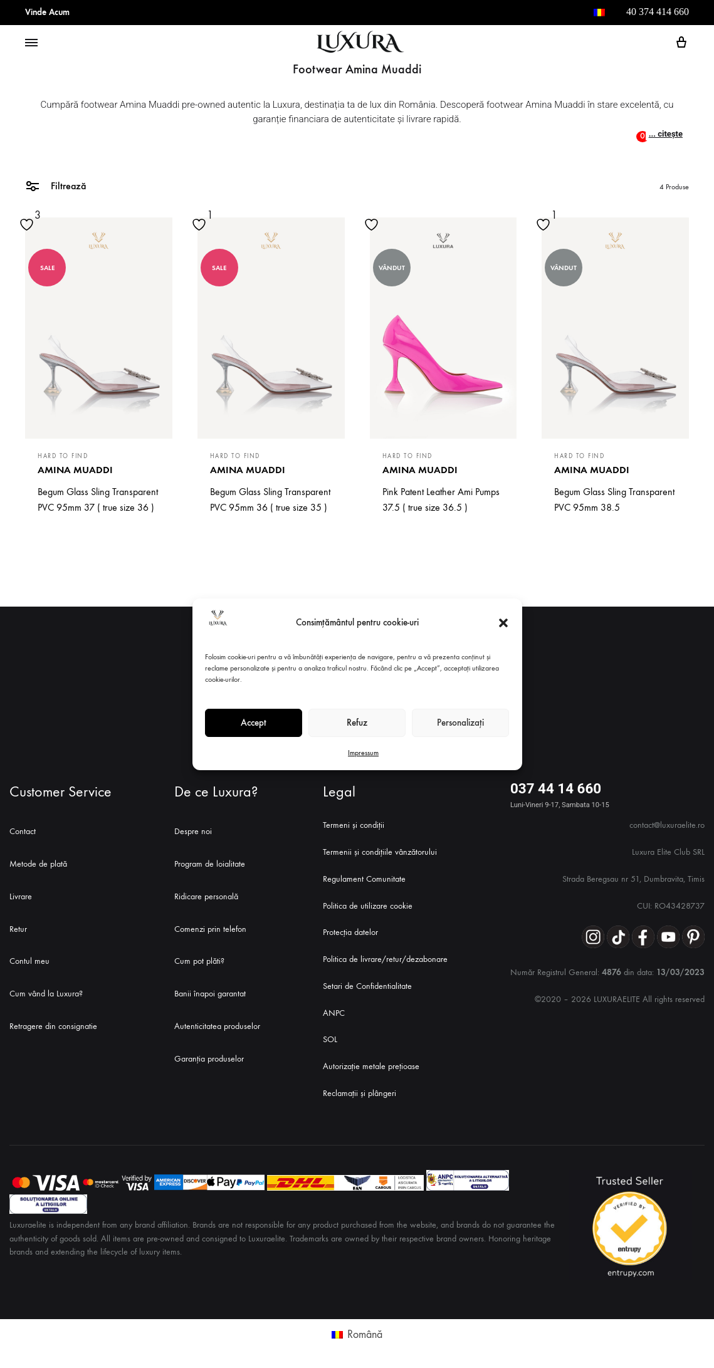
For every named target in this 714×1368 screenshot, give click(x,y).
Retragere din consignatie (53, 1026)
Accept (253, 722)
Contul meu (29, 961)
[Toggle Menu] (31, 43)
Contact (22, 831)
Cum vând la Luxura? (46, 993)
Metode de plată (38, 864)
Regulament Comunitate (364, 879)
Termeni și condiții (353, 825)
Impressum (363, 752)
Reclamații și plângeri (359, 1093)
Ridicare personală (206, 896)
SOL (330, 1039)
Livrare (20, 896)
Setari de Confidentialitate (367, 986)
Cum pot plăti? (199, 961)
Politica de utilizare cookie (367, 906)
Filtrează (55, 185)
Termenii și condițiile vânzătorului (380, 852)
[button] (503, 623)
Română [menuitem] (364, 1334)
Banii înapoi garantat (210, 993)
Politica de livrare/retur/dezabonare (385, 959)
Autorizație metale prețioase (371, 1066)
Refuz (357, 722)
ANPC (334, 1013)
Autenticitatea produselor (217, 1026)
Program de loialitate (209, 864)
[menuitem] (599, 12)
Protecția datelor (350, 932)
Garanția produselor (209, 1058)
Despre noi (193, 831)
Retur (18, 929)
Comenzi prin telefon (210, 929)
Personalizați (460, 722)
